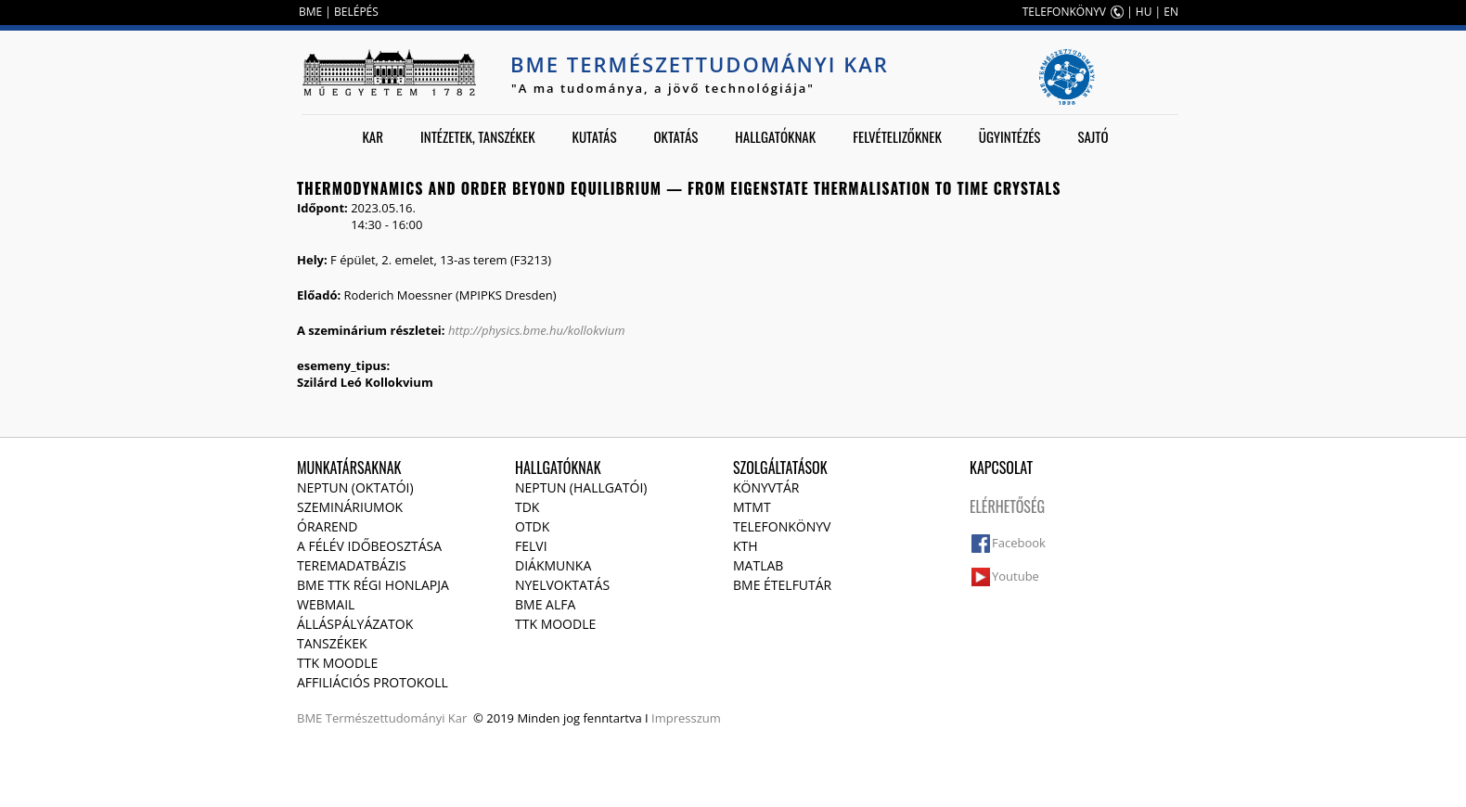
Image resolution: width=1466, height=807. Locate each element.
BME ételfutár (782, 585)
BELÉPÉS (356, 11)
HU (1144, 11)
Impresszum (686, 718)
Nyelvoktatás (562, 585)
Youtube (1015, 576)
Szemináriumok (350, 507)
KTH (745, 546)
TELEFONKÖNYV (1064, 11)
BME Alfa (545, 604)
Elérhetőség (1007, 506)
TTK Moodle (337, 663)
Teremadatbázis (351, 565)
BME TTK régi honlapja (373, 585)
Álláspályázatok (355, 624)
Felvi (531, 546)
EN (1171, 11)
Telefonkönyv (781, 526)
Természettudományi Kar (397, 718)
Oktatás (675, 136)
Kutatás (594, 136)
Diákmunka (553, 565)
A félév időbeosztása (369, 546)
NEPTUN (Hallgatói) (581, 487)
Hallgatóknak (775, 136)
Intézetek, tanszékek (477, 136)
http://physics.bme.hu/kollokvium (536, 330)
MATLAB (758, 565)
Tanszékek (332, 643)
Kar (372, 136)
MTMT (752, 507)
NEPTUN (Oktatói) (355, 487)
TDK (527, 507)
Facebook (1019, 542)
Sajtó (1092, 136)
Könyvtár (766, 487)
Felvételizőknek (897, 136)
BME (310, 11)
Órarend (327, 526)
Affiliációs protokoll (372, 682)
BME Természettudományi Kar (699, 64)
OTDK (532, 526)
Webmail (325, 604)
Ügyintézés (1010, 136)
